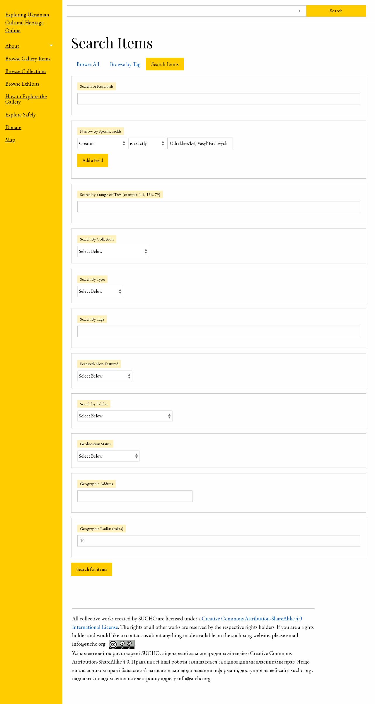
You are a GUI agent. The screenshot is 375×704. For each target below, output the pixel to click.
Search (336, 11)
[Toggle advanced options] (299, 11)
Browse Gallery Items (27, 58)
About (12, 46)
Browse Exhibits (22, 83)
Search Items (165, 64)
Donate (13, 127)
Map (10, 139)
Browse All (87, 64)
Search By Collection (97, 239)
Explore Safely (20, 114)
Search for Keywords (96, 86)
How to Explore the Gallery (26, 99)
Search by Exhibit (94, 404)
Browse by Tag (125, 64)
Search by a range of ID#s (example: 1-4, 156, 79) (120, 194)
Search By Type (92, 279)
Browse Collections (25, 71)
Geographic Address (96, 483)
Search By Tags (92, 319)
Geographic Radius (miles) (101, 528)
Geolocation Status (95, 443)
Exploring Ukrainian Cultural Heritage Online (27, 22)
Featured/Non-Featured (99, 363)
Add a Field (92, 160)
